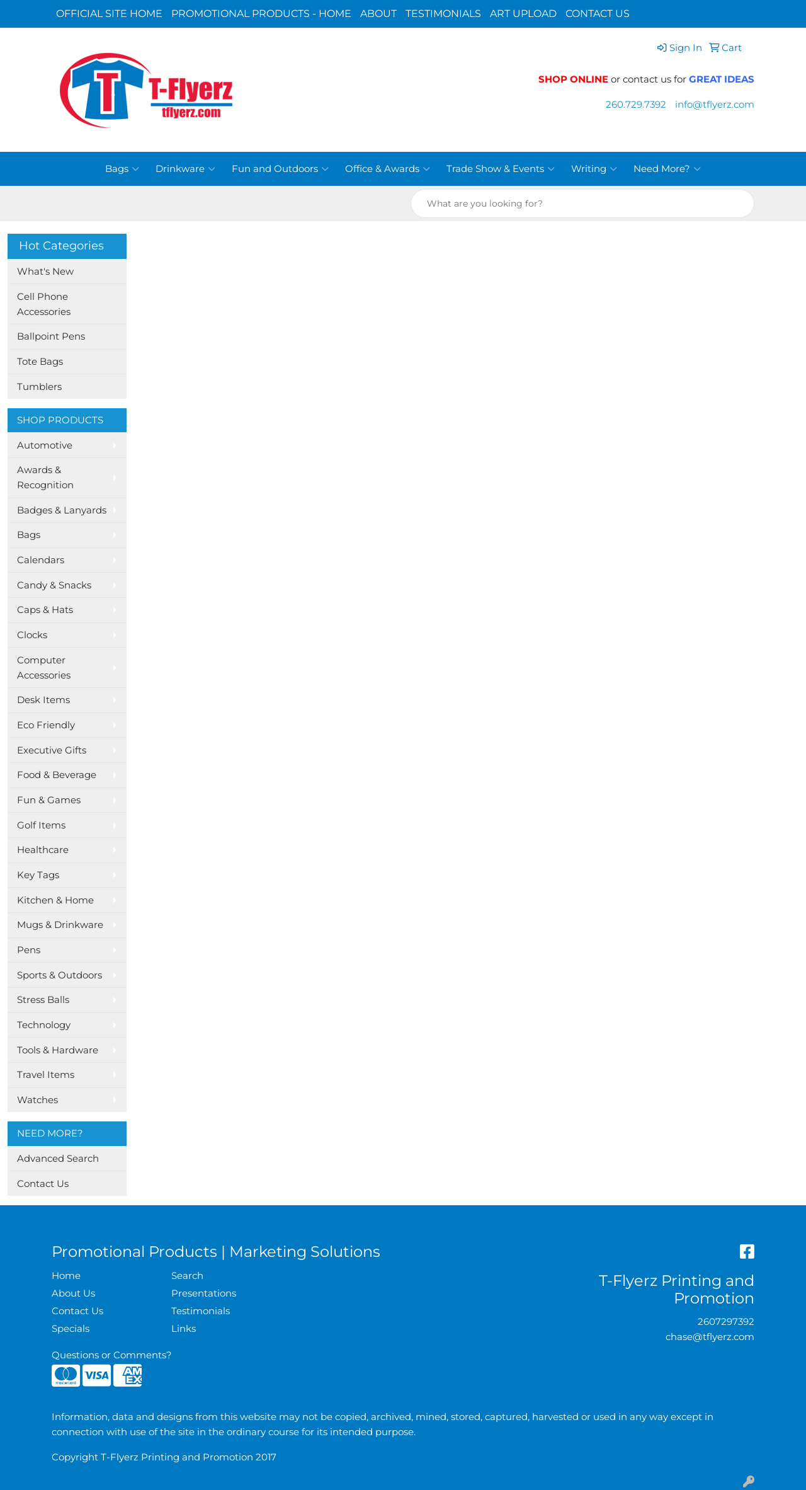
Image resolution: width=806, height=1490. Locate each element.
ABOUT (378, 14)
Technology (44, 1025)
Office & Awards (387, 168)
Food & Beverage (56, 775)
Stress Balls (43, 1000)
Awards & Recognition (45, 477)
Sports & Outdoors (59, 975)
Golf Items (41, 825)
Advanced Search (58, 1158)
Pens (28, 950)
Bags (122, 168)
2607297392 (726, 1321)
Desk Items (43, 700)
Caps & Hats (45, 610)
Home (66, 1275)
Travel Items (45, 1074)
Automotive (44, 445)
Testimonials (200, 1311)
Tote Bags (40, 361)
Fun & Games (49, 800)
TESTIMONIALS (443, 14)
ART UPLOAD (523, 14)
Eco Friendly (46, 725)
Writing (594, 168)
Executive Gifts (51, 750)
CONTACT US (597, 14)
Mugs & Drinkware (60, 925)
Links (183, 1328)
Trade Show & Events (500, 168)
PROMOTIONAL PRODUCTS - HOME (261, 14)
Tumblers (39, 387)
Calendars (40, 560)
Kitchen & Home (55, 900)
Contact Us (43, 1183)
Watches (37, 1100)
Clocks (32, 635)
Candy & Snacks (54, 585)
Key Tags (38, 875)
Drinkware (185, 168)
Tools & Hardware (57, 1050)
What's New (45, 271)
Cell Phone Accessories (44, 304)
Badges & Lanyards (61, 510)
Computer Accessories (44, 668)
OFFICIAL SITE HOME (109, 14)
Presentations (203, 1293)
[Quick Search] (569, 203)
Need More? (667, 168)
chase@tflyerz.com (710, 1337)
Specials (70, 1328)
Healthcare (43, 850)
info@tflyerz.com (714, 104)
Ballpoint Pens (51, 336)
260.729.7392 (636, 104)
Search (187, 1275)
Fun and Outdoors (280, 168)
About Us (73, 1293)
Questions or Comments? (112, 1355)
